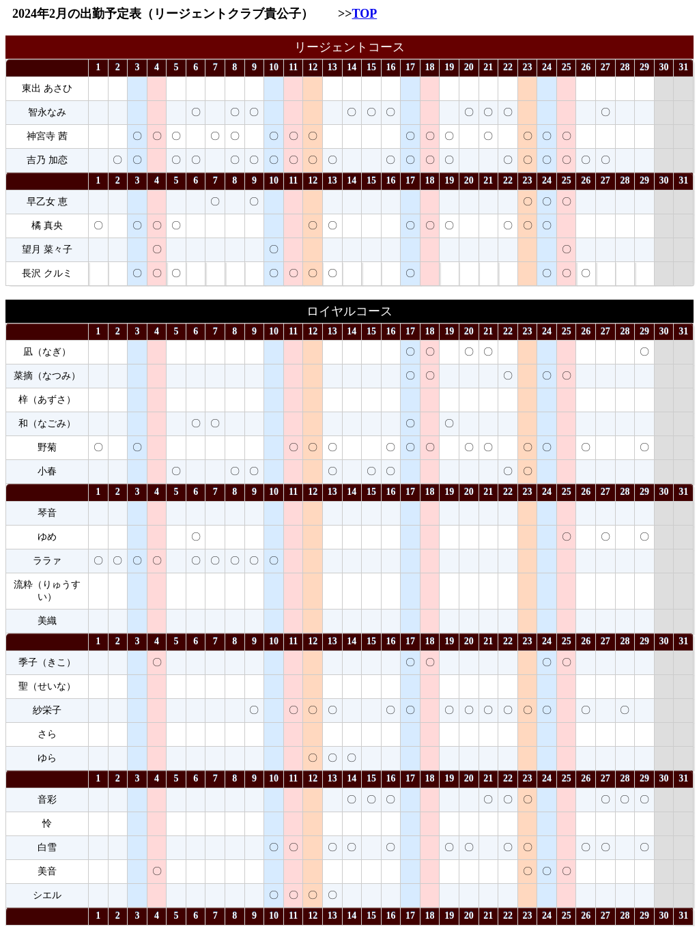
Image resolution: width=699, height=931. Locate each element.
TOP (364, 13)
